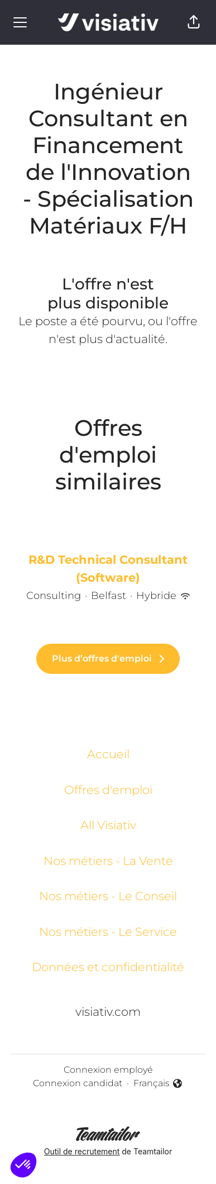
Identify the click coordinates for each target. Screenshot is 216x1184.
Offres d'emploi (108, 790)
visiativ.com (108, 1012)
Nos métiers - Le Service (108, 932)
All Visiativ (108, 825)
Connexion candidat (77, 1083)
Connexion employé (108, 1069)
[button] (193, 22)
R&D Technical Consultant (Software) (108, 568)
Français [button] (158, 1084)
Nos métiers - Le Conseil (108, 896)
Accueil (108, 754)
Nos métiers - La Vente (108, 861)
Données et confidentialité (108, 967)
